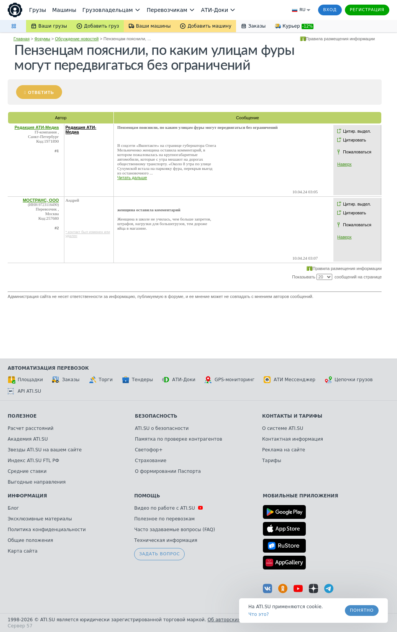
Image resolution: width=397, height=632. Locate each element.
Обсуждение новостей (77, 38)
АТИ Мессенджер (289, 379)
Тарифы (271, 460)
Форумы (42, 38)
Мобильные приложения (300, 496)
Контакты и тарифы (292, 416)
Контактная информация (292, 439)
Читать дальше (132, 177)
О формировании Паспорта (168, 471)
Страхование (150, 460)
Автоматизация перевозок (48, 368)
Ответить (41, 92)
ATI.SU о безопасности (162, 428)
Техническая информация (165, 540)
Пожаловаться (357, 152)
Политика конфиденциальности (47, 529)
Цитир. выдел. (357, 131)
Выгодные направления (37, 482)
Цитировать (354, 140)
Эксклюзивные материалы (40, 519)
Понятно (362, 610)
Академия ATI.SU (28, 439)
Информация (27, 496)
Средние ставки (27, 471)
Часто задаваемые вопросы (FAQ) (174, 529)
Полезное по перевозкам (164, 519)
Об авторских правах (233, 619)
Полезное (22, 416)
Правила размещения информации (340, 38)
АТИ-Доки (178, 379)
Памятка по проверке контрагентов (178, 439)
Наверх (344, 164)
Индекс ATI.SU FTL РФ (33, 460)
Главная (21, 38)
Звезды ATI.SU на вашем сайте (45, 450)
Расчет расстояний (31, 428)
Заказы (66, 379)
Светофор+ (148, 450)
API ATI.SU (24, 391)
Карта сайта (23, 551)
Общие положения (30, 540)
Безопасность (156, 416)
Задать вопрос (159, 553)
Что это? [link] (258, 614)
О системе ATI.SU (282, 428)
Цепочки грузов (349, 379)
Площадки (25, 379)
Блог (13, 508)
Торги (101, 379)
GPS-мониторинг (229, 379)
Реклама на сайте (283, 450)
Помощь (147, 496)
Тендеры (137, 379)
